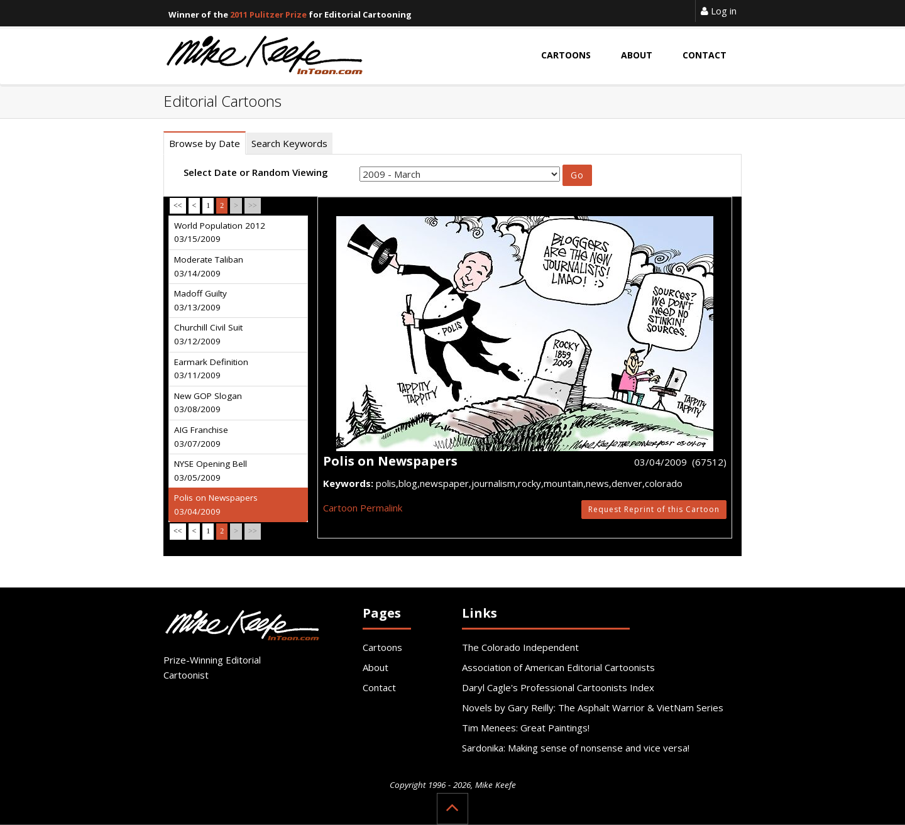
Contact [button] (705, 55)
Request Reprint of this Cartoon (654, 509)
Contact (379, 687)
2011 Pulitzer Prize (268, 14)
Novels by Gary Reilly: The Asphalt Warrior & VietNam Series (592, 707)
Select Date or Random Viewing (256, 172)
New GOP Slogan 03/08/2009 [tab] (208, 402)
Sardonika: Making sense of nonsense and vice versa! (575, 747)
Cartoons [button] (566, 55)
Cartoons (382, 647)
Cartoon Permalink (362, 507)
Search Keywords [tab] (289, 143)
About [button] (636, 55)
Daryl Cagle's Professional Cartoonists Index (558, 687)
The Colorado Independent (520, 647)
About (375, 667)
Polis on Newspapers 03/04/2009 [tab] (216, 504)
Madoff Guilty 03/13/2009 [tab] (200, 300)
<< (177, 205)
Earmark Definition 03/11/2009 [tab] (211, 368)
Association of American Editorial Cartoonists (558, 667)
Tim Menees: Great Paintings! (526, 727)
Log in (719, 10)
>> (252, 205)
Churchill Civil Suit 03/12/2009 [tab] (208, 334)
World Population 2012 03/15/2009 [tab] (219, 232)
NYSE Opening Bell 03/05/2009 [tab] (210, 470)
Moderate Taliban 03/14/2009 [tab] (208, 266)
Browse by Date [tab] (204, 143)
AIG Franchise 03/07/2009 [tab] (201, 436)
